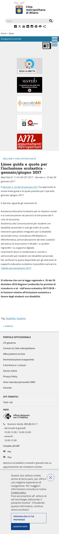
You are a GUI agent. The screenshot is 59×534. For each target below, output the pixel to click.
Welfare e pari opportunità (19, 158)
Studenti (21, 318)
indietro (9, 326)
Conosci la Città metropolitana (19, 348)
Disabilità (10, 318)
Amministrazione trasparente (18, 359)
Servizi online (10, 370)
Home (4, 33)
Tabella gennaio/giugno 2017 (16, 268)
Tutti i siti (8, 402)
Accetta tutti (20, 526)
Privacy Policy (10, 376)
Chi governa (9, 342)
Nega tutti (50, 477)
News (11, 33)
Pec (9, 451)
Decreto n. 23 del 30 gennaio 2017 (20, 187)
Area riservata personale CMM (19, 382)
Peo (9, 457)
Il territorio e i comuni (14, 365)
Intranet (7, 387)
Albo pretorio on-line (14, 354)
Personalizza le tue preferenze (23, 518)
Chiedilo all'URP (11, 446)
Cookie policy (18, 492)
